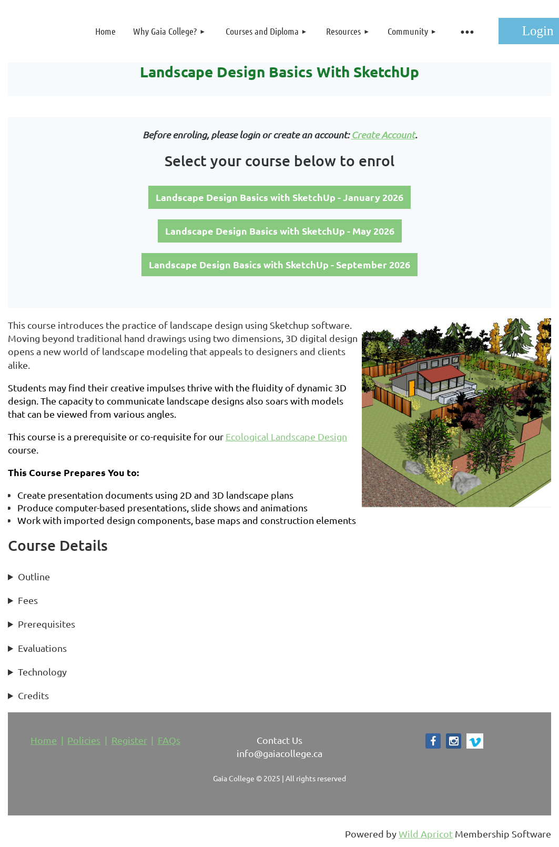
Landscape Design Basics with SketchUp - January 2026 (279, 197)
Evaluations (42, 647)
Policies (83, 739)
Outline (34, 576)
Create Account (383, 134)
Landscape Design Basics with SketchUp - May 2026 (279, 231)
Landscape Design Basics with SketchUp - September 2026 (279, 264)
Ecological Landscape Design (286, 436)
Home (44, 739)
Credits (33, 695)
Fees (28, 600)
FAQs (169, 739)
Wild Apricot (426, 833)
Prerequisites (46, 623)
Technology (42, 671)
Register (129, 739)
